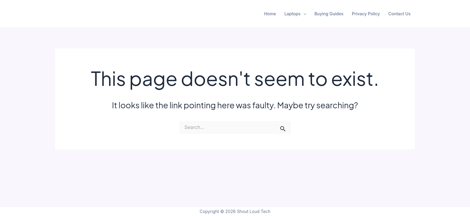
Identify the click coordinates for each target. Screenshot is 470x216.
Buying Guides (329, 13)
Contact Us (399, 13)
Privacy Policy (366, 13)
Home (270, 13)
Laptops (295, 13)
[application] (303, 13)
